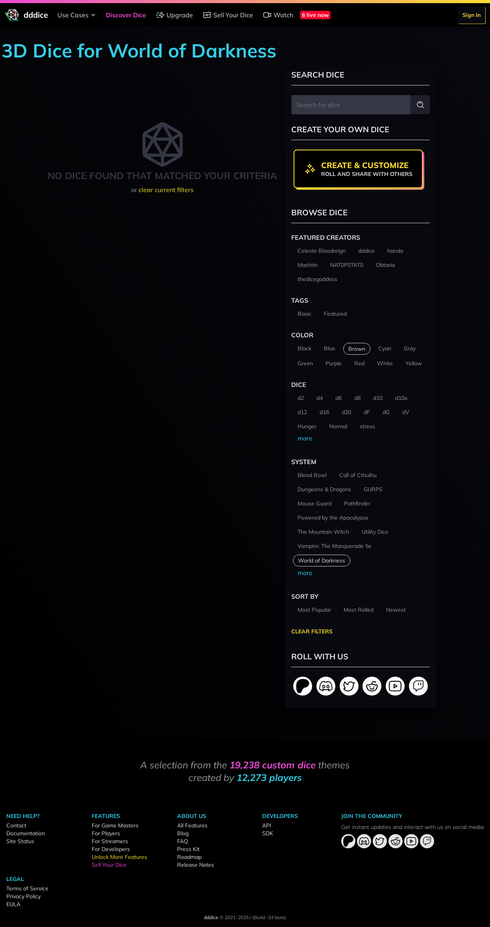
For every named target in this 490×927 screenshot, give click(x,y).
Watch (278, 15)
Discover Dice (126, 15)
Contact (16, 825)
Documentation (25, 833)
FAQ (182, 841)
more (305, 438)
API (266, 825)
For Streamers (110, 841)
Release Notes (195, 864)
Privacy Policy (23, 896)
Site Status (20, 841)
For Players (106, 833)
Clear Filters (312, 631)
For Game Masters (115, 825)
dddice (211, 917)
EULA (13, 904)
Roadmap (189, 856)
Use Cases (77, 15)
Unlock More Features (119, 856)
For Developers (111, 849)
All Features (192, 825)
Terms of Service (27, 888)
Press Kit (188, 849)
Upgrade (174, 15)
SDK (267, 833)
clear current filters (166, 190)
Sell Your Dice (227, 15)
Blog (183, 833)
